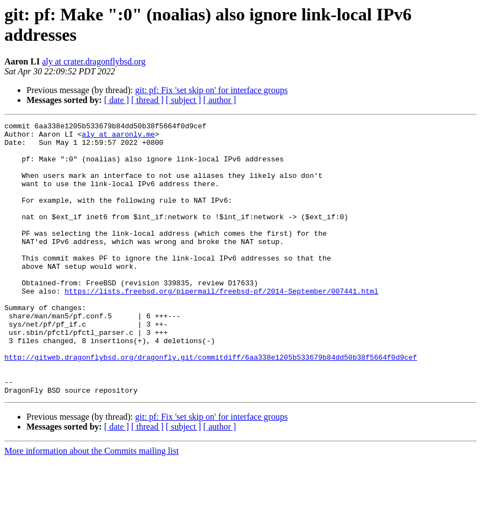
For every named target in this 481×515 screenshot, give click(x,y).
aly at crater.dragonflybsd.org (93, 61)
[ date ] (116, 100)
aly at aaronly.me (118, 137)
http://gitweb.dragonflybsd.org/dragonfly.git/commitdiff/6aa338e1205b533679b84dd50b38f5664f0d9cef (210, 405)
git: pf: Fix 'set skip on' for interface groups (211, 90)
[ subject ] (183, 100)
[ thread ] (147, 100)
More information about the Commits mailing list (91, 505)
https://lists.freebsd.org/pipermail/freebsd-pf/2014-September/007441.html (221, 325)
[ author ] (219, 100)
